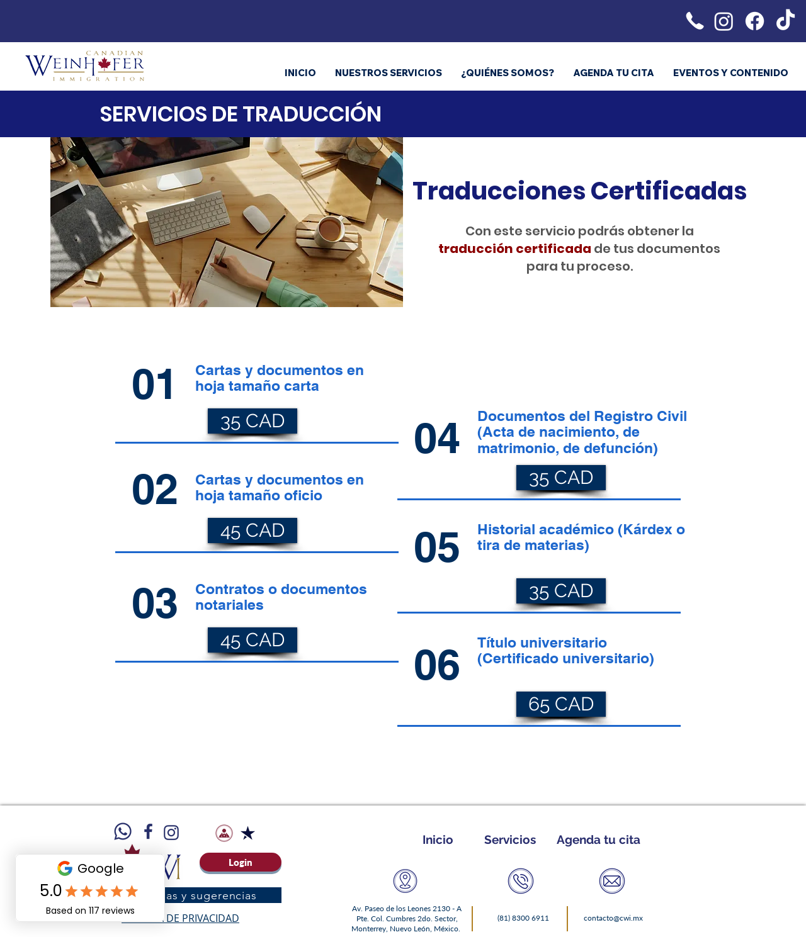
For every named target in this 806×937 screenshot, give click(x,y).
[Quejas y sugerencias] (198, 895)
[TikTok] (785, 21)
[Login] (240, 862)
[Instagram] (724, 21)
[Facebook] (754, 21)
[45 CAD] (252, 530)
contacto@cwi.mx (613, 918)
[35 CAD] (252, 421)
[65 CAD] (561, 704)
